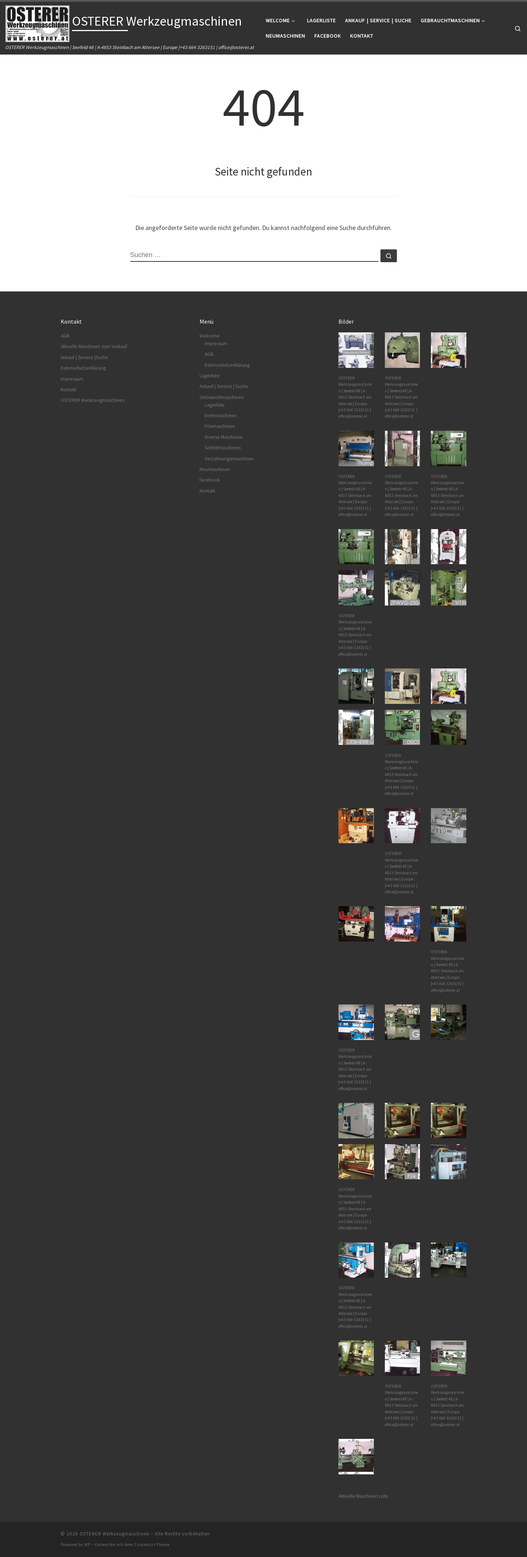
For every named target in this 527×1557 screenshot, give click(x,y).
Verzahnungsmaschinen (229, 459)
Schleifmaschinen (223, 448)
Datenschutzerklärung (83, 368)
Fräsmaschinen (220, 426)
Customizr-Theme (152, 1544)
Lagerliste (210, 376)
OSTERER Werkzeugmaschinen (93, 400)
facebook (210, 480)
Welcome (210, 336)
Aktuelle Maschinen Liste (363, 1496)
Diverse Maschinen (224, 437)
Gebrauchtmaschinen (222, 397)
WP (87, 1544)
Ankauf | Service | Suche (224, 386)
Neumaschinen (215, 469)
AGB (65, 336)
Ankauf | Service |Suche (84, 357)
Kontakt (68, 390)
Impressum (72, 379)
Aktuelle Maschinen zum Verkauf (94, 346)
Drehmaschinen (221, 415)
